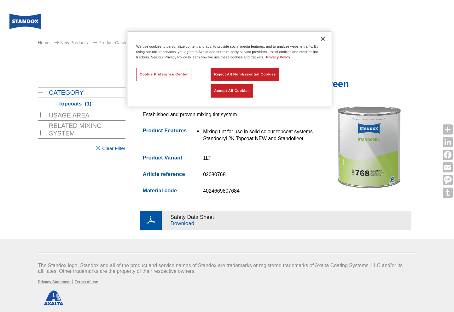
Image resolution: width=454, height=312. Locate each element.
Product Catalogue (117, 42)
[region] (229, 68)
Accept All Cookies (232, 91)
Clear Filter (113, 148)
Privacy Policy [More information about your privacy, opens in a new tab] (278, 57)
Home (43, 42)
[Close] (323, 39)
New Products (74, 42)
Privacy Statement (54, 282)
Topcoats (74, 104)
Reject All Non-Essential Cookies (245, 74)
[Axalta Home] (25, 23)
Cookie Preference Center (164, 74)
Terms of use (86, 282)
